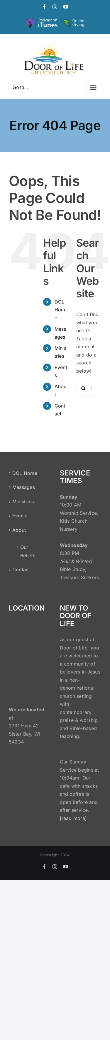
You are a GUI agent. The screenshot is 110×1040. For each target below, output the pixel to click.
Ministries (23, 501)
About (19, 530)
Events (19, 516)
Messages (23, 487)
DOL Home (60, 309)
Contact (21, 569)
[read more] (73, 818)
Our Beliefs (27, 551)
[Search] (83, 388)
